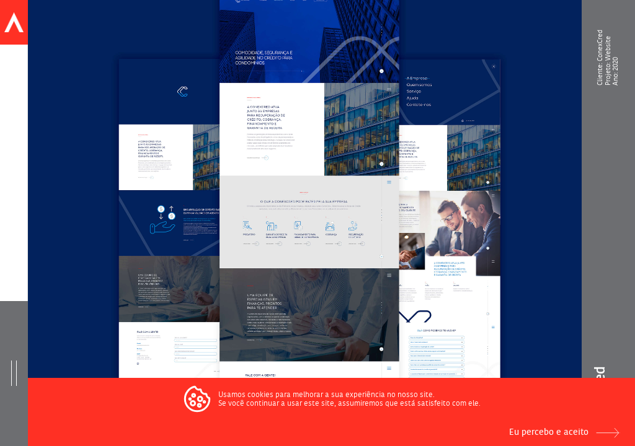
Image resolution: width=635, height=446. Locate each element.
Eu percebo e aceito (548, 432)
